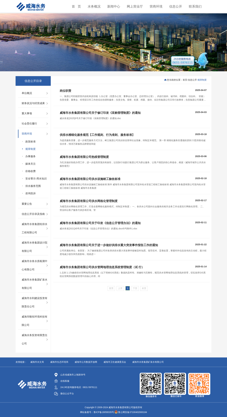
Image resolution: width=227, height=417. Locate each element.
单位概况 (27, 93)
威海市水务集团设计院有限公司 (34, 246)
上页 (120, 288)
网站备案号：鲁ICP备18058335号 (97, 412)
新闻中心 (113, 6)
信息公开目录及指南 (33, 214)
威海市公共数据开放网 (86, 362)
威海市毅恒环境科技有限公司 (34, 320)
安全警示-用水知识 (36, 178)
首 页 (76, 6)
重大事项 (27, 113)
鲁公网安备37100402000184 (132, 412)
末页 (144, 288)
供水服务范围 (33, 186)
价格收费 (30, 171)
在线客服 (61, 381)
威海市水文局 (37, 362)
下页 (135, 288)
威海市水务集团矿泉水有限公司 (34, 283)
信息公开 (175, 6)
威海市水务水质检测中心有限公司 (34, 265)
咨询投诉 (30, 193)
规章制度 (30, 149)
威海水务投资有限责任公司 (34, 339)
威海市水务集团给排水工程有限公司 (34, 228)
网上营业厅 (135, 6)
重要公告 (27, 203)
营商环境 (156, 6)
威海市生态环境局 (59, 362)
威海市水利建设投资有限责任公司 (34, 302)
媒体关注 (30, 163)
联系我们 (195, 6)
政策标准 (30, 141)
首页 (185, 80)
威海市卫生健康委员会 (115, 362)
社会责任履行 (29, 123)
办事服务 (30, 156)
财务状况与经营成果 (33, 103)
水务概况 (94, 6)
